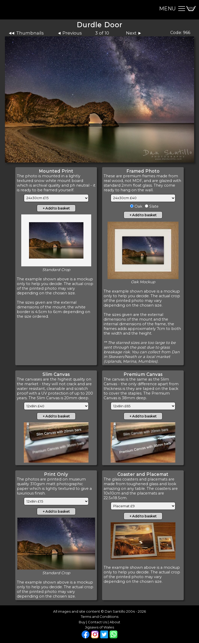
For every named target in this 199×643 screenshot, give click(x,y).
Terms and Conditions (99, 616)
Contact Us (97, 622)
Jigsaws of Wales (99, 627)
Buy (82, 622)
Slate (153, 206)
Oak (137, 206)
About (115, 622)
